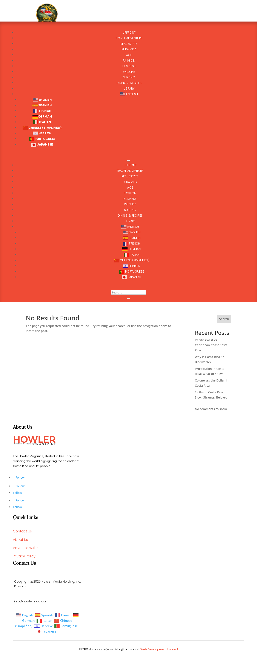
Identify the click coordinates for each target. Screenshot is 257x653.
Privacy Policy (24, 556)
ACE (130, 187)
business (130, 199)
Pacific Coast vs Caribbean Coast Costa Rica (211, 345)
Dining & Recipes (130, 215)
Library (130, 221)
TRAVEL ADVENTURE (130, 171)
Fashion (130, 193)
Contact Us (22, 531)
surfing (130, 210)
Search (224, 319)
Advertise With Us (27, 547)
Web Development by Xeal (159, 649)
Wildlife (130, 204)
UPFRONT (130, 165)
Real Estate (130, 176)
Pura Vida (130, 182)
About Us (20, 539)
